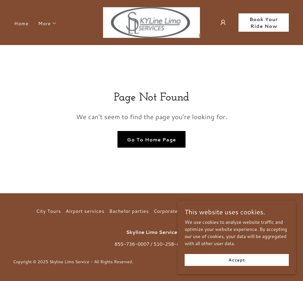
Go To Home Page (151, 139)
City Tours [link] (48, 210)
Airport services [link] (85, 210)
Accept (236, 260)
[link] (151, 21)
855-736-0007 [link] (132, 243)
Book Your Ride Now (263, 22)
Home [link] (21, 23)
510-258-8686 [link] (171, 243)
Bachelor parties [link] (129, 210)
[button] (47, 23)
